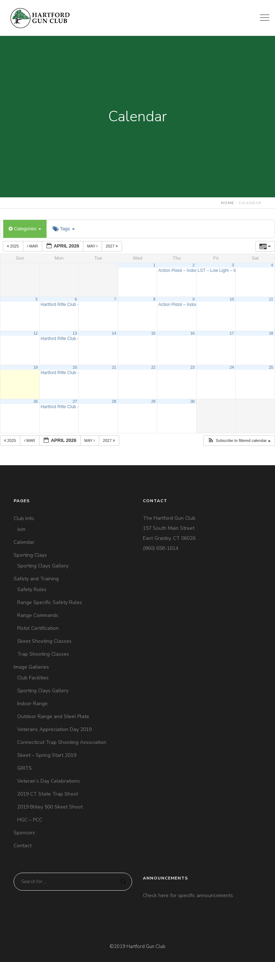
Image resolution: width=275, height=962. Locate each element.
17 (232, 333)
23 (192, 367)
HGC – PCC (29, 819)
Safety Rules (32, 589)
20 (75, 367)
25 (271, 367)
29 (153, 401)
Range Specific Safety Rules (49, 602)
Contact (23, 845)
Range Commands (37, 615)
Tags (63, 228)
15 (153, 333)
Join (21, 529)
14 (114, 333)
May (93, 246)
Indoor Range (32, 703)
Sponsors (24, 832)
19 (35, 367)
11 (271, 299)
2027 (112, 246)
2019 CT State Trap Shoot (47, 794)
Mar (33, 246)
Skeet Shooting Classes (44, 641)
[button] (239, 440)
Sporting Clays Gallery (42, 565)
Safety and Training (36, 578)
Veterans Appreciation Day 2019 (54, 729)
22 (153, 367)
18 (271, 333)
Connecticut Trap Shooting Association (61, 742)
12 (35, 333)
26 (35, 401)
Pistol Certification (38, 628)
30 (192, 401)
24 (232, 367)
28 (114, 401)
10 (232, 299)
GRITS (24, 768)
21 (114, 367)
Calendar (24, 542)
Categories (25, 228)
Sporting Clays (30, 555)
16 (192, 333)
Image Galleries (31, 667)
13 (75, 333)
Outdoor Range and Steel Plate (53, 716)
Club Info (24, 518)
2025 (13, 246)
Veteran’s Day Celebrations (48, 781)
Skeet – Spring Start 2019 (46, 755)
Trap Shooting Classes (43, 654)
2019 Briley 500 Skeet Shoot (50, 806)
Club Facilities (33, 677)
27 (75, 401)
